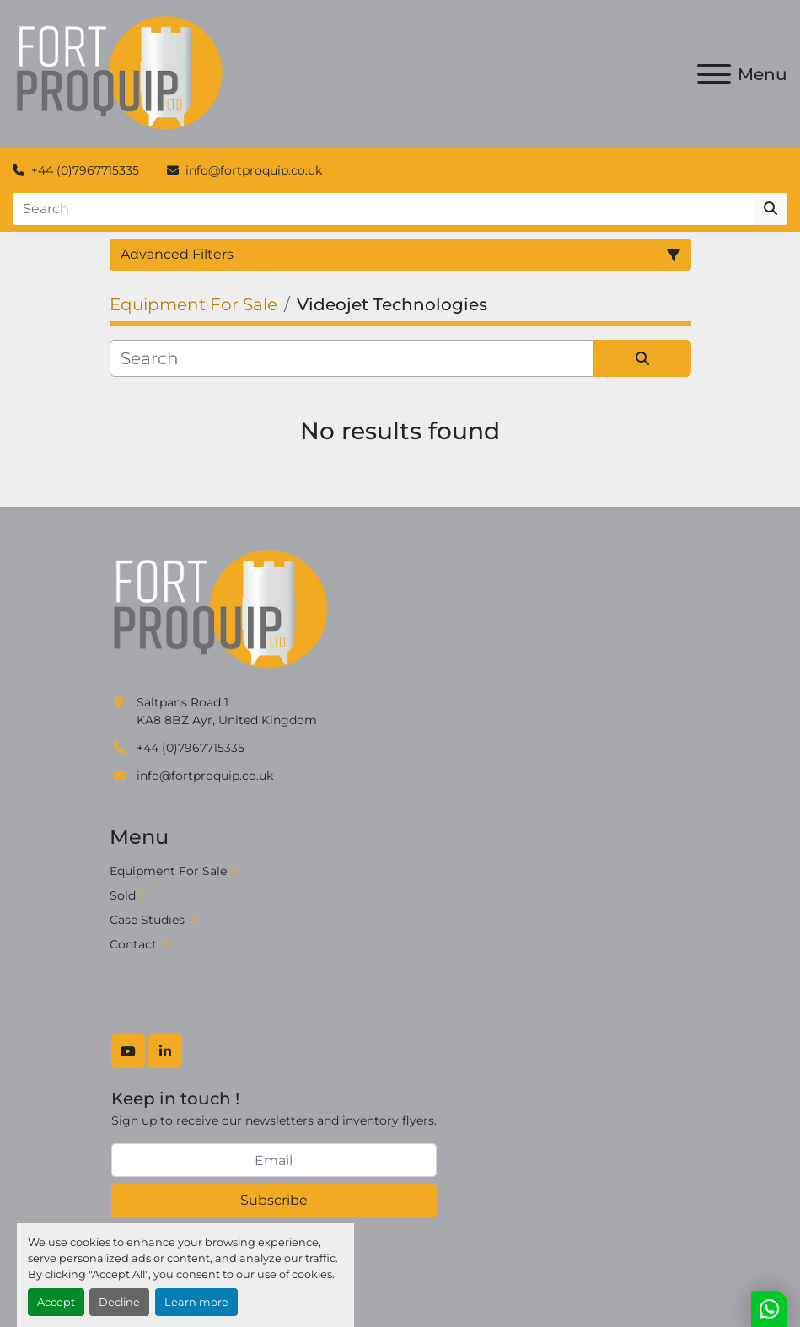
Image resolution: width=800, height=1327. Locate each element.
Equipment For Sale (168, 870)
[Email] (274, 1160)
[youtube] (128, 1051)
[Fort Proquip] (223, 608)
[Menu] (714, 74)
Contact (135, 944)
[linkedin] (165, 1051)
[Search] (383, 209)
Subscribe (274, 1200)
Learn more (196, 1302)
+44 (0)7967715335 (85, 170)
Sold (123, 895)
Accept (56, 1302)
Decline (119, 1302)
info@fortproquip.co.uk (253, 170)
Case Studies (149, 919)
